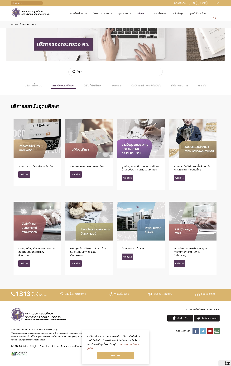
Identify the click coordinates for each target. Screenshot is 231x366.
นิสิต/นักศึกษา (93, 85)
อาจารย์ (117, 85)
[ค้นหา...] (27, 3)
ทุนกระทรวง (124, 13)
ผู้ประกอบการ (179, 85)
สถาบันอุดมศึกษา (63, 85)
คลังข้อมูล (178, 13)
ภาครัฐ (202, 85)
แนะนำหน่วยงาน (78, 13)
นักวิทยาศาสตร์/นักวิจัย (146, 85)
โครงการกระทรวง (102, 13)
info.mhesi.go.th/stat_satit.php (127, 257)
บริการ (140, 13)
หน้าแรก (14, 24)
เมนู (214, 17)
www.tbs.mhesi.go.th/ (127, 178)
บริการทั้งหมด (34, 85)
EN (218, 3)
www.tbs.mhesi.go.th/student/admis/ (76, 263)
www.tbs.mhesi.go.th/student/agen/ (24, 263)
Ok (115, 355)
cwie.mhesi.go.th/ (179, 263)
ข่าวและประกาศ (158, 13)
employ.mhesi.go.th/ (24, 174)
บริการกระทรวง (29, 24)
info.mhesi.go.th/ (76, 174)
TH (214, 3)
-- (191, 3)
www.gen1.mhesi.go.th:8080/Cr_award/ (179, 178)
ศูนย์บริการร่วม (198, 13)
